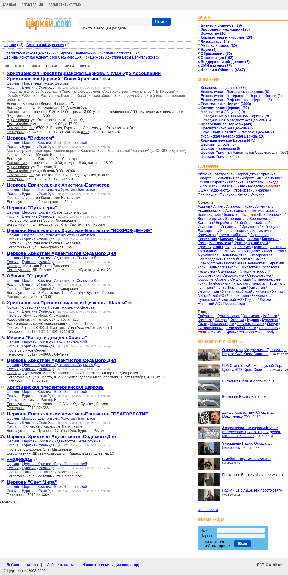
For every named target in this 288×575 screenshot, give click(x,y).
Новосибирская (237, 259)
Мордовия (252, 251)
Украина (262, 190)
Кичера (221, 320)
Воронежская (261, 219)
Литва (240, 186)
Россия (12, 87)
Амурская (263, 206)
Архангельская (210, 210)
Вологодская (235, 219)
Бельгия (223, 178)
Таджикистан (220, 190)
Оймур (272, 324)
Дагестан (205, 223)
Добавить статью (61, 565)
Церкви (10, 45)
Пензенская (255, 263)
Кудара (253, 320)
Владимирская (271, 214)
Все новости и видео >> (221, 341)
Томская (276, 283)
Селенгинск (268, 328)
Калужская (207, 235)
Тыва (220, 287)
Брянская (232, 214)
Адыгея (204, 206)
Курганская (242, 247)
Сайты (68, 65)
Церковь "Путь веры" (32, 207)
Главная (9, 4)
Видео (35, 65)
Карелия (227, 239)
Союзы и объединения (45, 45)
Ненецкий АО (232, 255)
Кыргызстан (207, 186)
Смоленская (240, 279)
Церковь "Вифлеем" (30, 137)
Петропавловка (210, 328)
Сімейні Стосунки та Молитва (246, 459)
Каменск (205, 320)
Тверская (258, 283)
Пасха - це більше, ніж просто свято (252, 490)
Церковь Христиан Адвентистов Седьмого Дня (43, 57)
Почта (85, 65)
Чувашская (207, 300)
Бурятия (29, 87)
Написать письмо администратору (111, 565)
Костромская (220, 243)
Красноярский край (214, 247)
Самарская (227, 271)
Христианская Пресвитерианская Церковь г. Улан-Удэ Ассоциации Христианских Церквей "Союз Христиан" (84, 76)
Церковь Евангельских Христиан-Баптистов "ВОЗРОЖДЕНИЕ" (79, 230)
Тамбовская (218, 283)
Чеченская (261, 296)
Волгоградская (210, 219)
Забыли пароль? (217, 546)
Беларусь (206, 178)
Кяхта (202, 324)
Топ (6, 65)
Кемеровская (248, 239)
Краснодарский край (251, 243)
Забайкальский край (253, 223)
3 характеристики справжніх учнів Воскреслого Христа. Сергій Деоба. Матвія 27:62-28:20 (251, 432)
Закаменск (251, 316)
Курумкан (270, 320)
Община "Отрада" (27, 275)
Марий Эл (233, 251)
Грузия (203, 182)
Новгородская (209, 259)
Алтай (218, 206)
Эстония (257, 194)
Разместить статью (65, 4)
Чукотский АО (230, 300)
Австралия (223, 174)
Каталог (205, 17)
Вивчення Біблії (235, 397)
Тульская (205, 287)
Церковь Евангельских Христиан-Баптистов (58, 184)
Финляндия (207, 194)
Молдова (255, 186)
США (202, 190)
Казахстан (254, 182)
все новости (208, 510)
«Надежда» (19, 459)
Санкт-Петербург (254, 271)
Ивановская (208, 227)
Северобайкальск (241, 328)
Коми (202, 243)
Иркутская (250, 227)
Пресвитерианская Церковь (27, 53)
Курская (260, 247)
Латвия (226, 186)
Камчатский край (233, 235)
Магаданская (211, 251)
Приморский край (222, 267)
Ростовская (270, 267)
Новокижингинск (250, 324)
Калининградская (234, 231)
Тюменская (236, 287)
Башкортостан (263, 210)
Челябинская (238, 296)
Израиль (219, 182)
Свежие (52, 65)
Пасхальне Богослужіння (243, 474)
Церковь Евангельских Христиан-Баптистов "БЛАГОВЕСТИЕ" (79, 413)
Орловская (233, 263)
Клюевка (237, 320)
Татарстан (239, 283)
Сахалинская (233, 275)
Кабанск (270, 316)
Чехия (242, 194)
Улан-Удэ (46, 87)
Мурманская (208, 255)
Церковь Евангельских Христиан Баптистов (95, 53)
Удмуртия (257, 287)
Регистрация (32, 4)
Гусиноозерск (228, 316)
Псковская (249, 267)
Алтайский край (239, 206)
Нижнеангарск (222, 324)
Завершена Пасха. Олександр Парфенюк (247, 445)
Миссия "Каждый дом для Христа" (47, 337)
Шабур (271, 332)
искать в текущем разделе (102, 28)
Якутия (251, 300)
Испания (236, 182)
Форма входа (211, 519)
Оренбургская (209, 263)
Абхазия (205, 174)
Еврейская (225, 223)
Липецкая (278, 247)
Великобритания (247, 178)
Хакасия (262, 291)
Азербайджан (246, 174)
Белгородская (209, 214)
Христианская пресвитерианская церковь (55, 387)
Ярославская (234, 304)
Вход (242, 544)
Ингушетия (229, 227)
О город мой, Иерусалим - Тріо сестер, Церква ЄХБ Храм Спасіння (254, 352)
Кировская (270, 239)
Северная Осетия (212, 279)
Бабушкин (206, 316)
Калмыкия (260, 231)
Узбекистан (243, 190)
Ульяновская (208, 291)
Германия (272, 178)
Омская (259, 259)
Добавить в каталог (23, 565)
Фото (19, 65)
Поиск (161, 21)
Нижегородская (259, 255)
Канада (272, 182)
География (208, 166)
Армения (268, 174)
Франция (227, 194)
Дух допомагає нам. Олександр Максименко (248, 414)
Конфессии (209, 79)
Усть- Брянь (226, 332)
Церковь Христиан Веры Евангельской (122, 57)
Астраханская (236, 210)
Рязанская (206, 271)
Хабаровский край (237, 291)
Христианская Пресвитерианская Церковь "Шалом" (67, 302)
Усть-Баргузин (250, 332)
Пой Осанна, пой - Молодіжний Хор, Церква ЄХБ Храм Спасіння (252, 367)
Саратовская (208, 275)
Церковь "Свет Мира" (32, 482)
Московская (274, 251)
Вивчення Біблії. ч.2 (238, 381)
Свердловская (259, 275)
